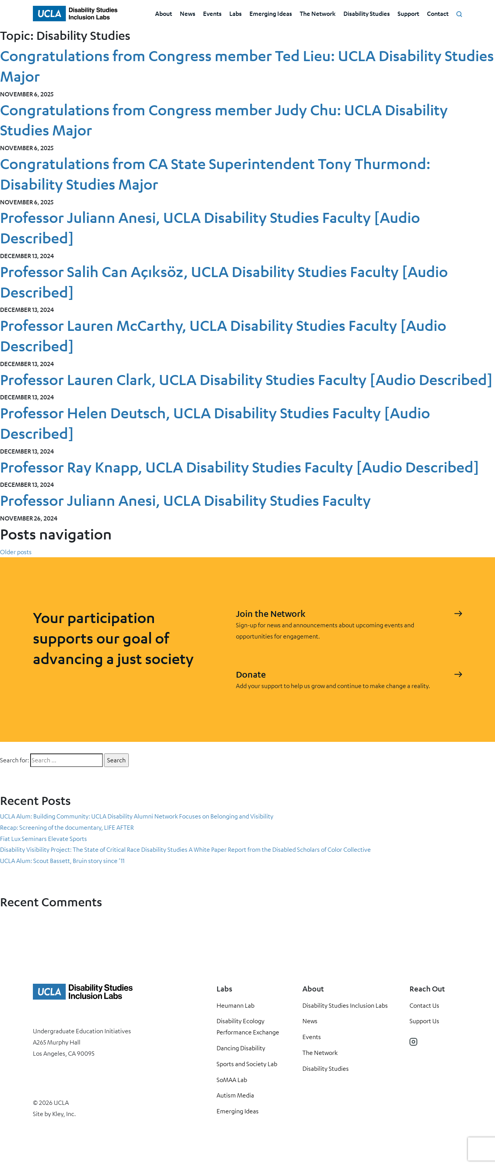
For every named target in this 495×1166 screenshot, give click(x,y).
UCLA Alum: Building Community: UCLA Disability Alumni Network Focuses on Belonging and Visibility (136, 816)
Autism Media (235, 1095)
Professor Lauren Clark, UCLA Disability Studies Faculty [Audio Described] (246, 379)
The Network (318, 13)
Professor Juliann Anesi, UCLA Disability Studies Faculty (185, 500)
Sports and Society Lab (247, 1064)
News (187, 13)
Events (212, 13)
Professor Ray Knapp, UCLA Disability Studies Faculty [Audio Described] (239, 467)
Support (408, 13)
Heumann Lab (235, 1005)
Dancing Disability (241, 1048)
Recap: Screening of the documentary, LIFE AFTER (67, 827)
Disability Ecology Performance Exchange (248, 1026)
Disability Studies (366, 13)
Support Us (424, 1021)
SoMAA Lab (232, 1080)
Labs (235, 13)
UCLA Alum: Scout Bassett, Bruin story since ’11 (62, 861)
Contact (438, 13)
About (163, 13)
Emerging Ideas (270, 13)
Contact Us (424, 1005)
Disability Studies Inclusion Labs (345, 1005)
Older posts (16, 552)
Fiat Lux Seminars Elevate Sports (43, 838)
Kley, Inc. (64, 1114)
